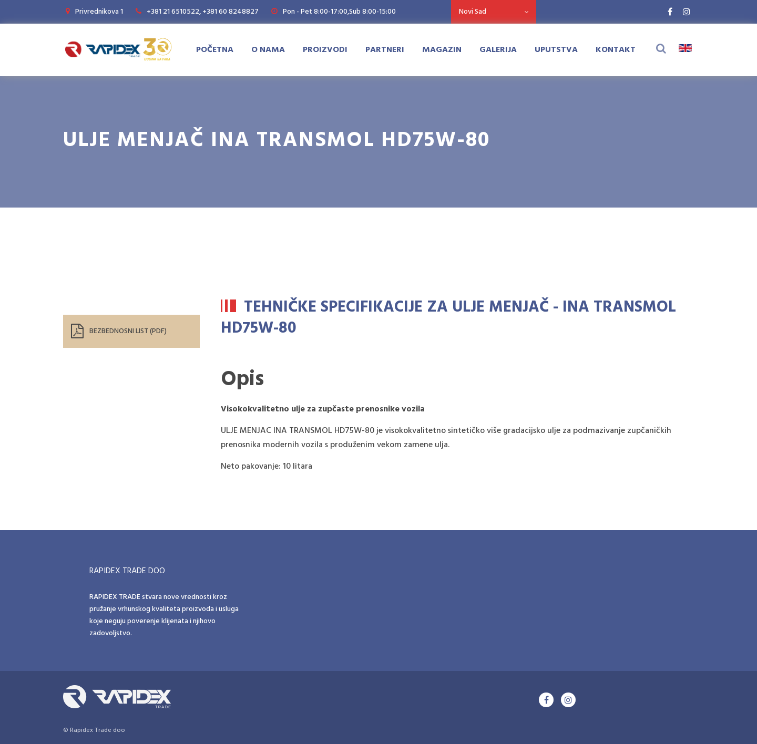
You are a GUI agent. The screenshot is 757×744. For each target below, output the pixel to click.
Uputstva (556, 50)
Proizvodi (325, 50)
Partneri (384, 50)
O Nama (268, 50)
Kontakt (616, 50)
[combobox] (493, 12)
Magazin (442, 50)
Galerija (498, 50)
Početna (214, 50)
